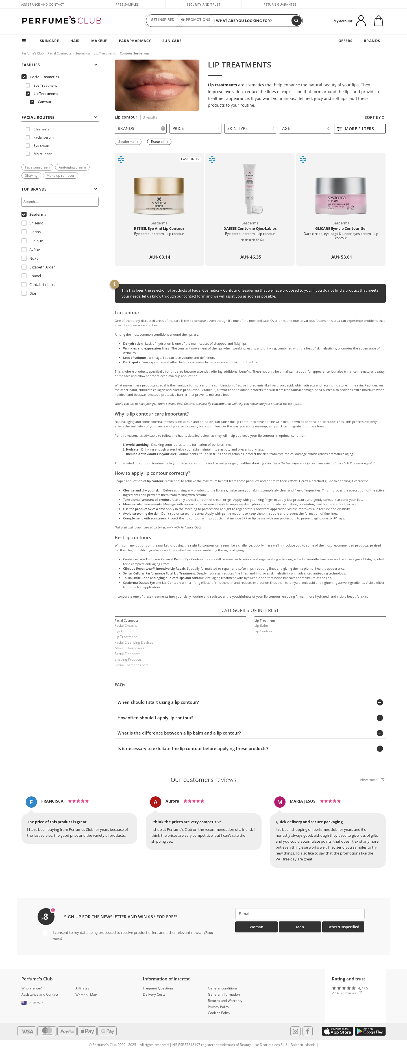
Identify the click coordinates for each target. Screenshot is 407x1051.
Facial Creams (126, 625)
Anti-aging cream (72, 167)
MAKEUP (99, 40)
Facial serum (40, 137)
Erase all (157, 141)
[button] (44, 1003)
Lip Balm (261, 625)
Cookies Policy (219, 1012)
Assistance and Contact (42, 4)
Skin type (250, 128)
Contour (40, 101)
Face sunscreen (37, 167)
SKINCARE (49, 40)
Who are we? (31, 988)
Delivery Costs (154, 994)
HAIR (75, 40)
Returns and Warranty (225, 1000)
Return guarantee (280, 4)
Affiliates (82, 988)
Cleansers (37, 129)
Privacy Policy (218, 1006)
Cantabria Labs (38, 284)
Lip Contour (263, 631)
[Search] (296, 21)
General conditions (223, 988)
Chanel (31, 275)
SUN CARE (172, 40)
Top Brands (59, 189)
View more (372, 779)
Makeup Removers (129, 648)
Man (300, 926)
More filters (355, 128)
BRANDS (372, 40)
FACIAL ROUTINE (59, 117)
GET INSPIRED (163, 20)
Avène (30, 249)
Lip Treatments (105, 53)
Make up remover (61, 175)
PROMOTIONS (195, 20)
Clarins (31, 231)
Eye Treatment (41, 85)
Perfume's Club (32, 53)
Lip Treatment (126, 636)
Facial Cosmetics (59, 53)
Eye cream (38, 145)
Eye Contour (124, 631)
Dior (28, 293)
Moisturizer (39, 153)
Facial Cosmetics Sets (132, 665)
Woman (256, 926)
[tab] (60, 117)
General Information (224, 994)
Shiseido (32, 223)
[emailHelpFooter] (300, 913)
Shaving (31, 175)
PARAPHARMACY (135, 40)
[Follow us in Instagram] (295, 1031)
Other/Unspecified (343, 926)
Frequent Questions (158, 988)
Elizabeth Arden (38, 267)
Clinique (32, 240)
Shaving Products (128, 659)
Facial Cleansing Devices (134, 642)
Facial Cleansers (127, 653)
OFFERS (345, 40)
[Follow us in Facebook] (307, 1031)
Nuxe (29, 258)
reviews (204, 780)
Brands (141, 128)
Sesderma (82, 53)
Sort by (374, 117)
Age (305, 128)
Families (59, 64)
